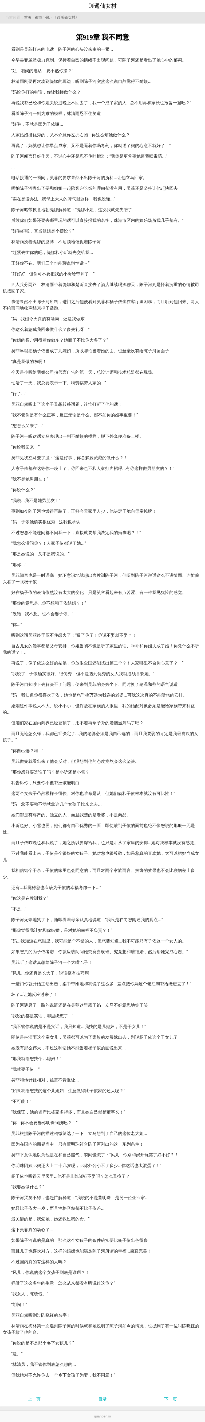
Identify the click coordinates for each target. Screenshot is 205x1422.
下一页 (170, 1399)
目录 (102, 1399)
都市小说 (42, 18)
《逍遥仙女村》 (66, 18)
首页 (27, 18)
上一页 (34, 1399)
